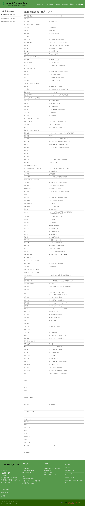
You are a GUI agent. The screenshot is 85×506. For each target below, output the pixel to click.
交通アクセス (73, 4)
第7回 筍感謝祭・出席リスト (8, 18)
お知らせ (58, 4)
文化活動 (67, 464)
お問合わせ (4, 492)
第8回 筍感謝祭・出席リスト (8, 21)
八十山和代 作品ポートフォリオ (74, 481)
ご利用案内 (65, 4)
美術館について (41, 4)
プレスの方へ (5, 489)
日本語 (81, 4)
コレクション (50, 4)
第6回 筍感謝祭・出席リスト (8, 15)
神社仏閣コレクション (71, 471)
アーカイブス (69, 474)
